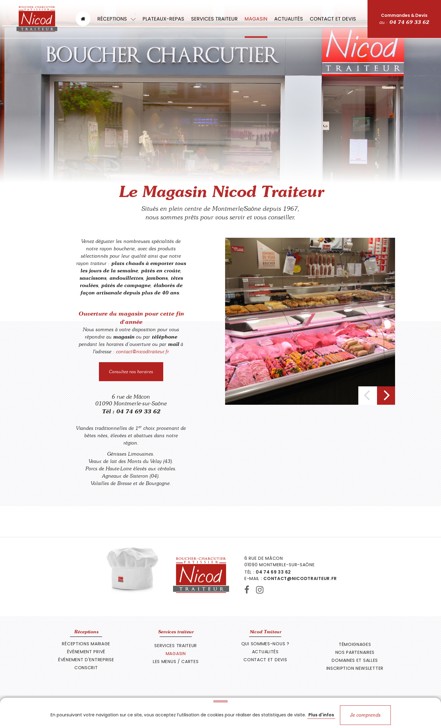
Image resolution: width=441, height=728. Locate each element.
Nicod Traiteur (265, 632)
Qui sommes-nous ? (265, 644)
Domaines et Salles (355, 660)
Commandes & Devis (404, 19)
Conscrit (86, 668)
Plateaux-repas (163, 18)
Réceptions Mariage (86, 644)
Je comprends (365, 715)
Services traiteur (214, 18)
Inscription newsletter (354, 668)
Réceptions (116, 18)
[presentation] (367, 395)
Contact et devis (333, 18)
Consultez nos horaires (131, 371)
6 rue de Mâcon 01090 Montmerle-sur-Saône (131, 400)
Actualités (288, 18)
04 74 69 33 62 (138, 411)
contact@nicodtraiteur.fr (142, 352)
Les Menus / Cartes (176, 661)
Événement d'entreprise (86, 660)
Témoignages (355, 644)
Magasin (256, 18)
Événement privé (86, 652)
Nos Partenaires (355, 652)
